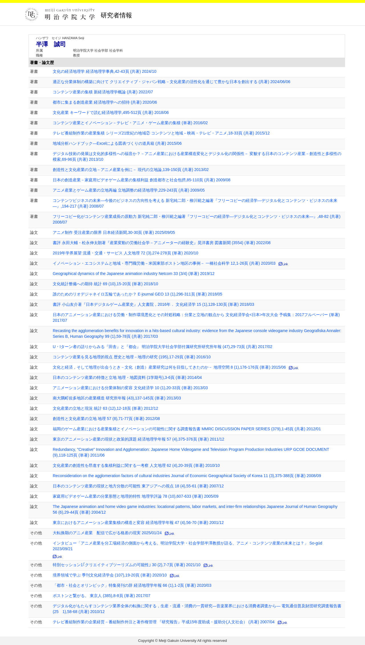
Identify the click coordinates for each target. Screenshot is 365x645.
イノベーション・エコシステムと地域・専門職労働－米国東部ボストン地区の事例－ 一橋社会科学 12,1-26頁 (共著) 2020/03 (164, 263)
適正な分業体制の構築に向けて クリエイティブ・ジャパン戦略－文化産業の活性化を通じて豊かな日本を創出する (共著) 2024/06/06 (171, 81)
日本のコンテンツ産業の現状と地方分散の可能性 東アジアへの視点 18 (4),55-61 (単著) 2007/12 (138, 486)
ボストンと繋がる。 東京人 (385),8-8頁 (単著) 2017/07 (101, 595)
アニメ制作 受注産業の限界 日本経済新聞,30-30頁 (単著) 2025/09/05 (114, 232)
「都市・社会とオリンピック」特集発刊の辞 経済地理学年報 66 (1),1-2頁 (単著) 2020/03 (132, 585)
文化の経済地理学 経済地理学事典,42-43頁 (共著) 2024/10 (104, 71)
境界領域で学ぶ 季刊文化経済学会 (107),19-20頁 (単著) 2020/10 (110, 575)
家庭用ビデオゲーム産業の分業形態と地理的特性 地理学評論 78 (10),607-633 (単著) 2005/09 (135, 496)
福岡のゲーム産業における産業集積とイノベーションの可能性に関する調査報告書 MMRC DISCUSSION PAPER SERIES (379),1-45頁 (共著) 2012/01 (187, 429)
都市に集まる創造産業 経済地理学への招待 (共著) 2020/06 (105, 102)
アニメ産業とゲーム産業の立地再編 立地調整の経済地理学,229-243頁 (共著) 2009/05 (129, 190)
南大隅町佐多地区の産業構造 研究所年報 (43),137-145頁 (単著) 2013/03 (117, 398)
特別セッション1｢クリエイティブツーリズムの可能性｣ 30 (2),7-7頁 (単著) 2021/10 (126, 564)
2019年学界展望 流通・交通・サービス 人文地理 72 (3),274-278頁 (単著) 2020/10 (125, 253)
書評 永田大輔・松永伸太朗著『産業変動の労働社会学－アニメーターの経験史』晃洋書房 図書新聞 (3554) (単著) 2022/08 (162, 242)
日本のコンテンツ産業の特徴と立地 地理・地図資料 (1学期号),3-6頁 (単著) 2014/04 (127, 377)
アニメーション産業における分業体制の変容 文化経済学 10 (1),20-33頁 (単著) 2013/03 (130, 387)
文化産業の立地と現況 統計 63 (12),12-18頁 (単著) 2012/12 (105, 408)
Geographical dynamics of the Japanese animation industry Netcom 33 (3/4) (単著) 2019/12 (133, 273)
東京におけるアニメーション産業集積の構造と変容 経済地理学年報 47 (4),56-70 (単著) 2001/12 (138, 522)
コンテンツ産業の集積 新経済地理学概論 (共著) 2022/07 (103, 92)
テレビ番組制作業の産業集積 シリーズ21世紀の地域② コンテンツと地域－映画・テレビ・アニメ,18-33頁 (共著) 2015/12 (161, 133)
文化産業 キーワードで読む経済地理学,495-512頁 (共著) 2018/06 (111, 112)
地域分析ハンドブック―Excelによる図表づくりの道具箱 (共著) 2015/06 (117, 143)
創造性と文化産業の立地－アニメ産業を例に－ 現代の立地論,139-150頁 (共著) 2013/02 (131, 169)
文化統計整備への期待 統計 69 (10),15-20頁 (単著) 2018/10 (105, 284)
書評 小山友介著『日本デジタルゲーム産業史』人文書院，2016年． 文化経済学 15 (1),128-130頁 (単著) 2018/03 (153, 304)
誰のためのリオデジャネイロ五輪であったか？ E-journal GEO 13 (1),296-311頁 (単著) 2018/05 (137, 294)
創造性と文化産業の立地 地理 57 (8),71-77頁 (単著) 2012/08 (106, 418)
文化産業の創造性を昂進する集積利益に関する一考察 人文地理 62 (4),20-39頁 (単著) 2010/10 (136, 465)
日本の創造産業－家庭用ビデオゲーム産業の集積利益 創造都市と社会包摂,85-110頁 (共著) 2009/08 (141, 180)
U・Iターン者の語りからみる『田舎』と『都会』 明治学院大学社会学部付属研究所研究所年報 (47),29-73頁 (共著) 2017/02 (162, 346)
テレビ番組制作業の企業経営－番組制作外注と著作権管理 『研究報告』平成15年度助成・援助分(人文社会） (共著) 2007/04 (164, 622)
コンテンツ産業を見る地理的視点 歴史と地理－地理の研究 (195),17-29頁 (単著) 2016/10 (132, 357)
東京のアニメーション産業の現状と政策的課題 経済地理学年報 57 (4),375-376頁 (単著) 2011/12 (138, 439)
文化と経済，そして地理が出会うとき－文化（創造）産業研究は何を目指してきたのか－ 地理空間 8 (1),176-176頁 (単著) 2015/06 (169, 367)
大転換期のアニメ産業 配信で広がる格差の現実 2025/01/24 (107, 533)
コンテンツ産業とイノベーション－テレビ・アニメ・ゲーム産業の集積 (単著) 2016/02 (130, 122)
